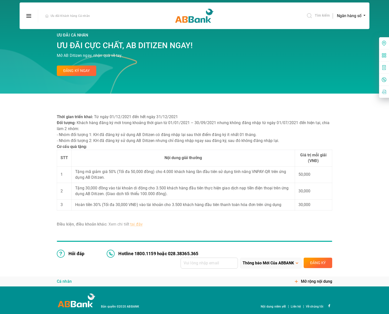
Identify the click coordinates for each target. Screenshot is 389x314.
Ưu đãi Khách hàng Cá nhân (70, 16)
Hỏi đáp (70, 254)
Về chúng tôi (314, 306)
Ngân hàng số (349, 15)
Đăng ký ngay (76, 71)
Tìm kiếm (318, 16)
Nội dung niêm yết (273, 306)
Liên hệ (296, 306)
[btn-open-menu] (29, 15)
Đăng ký (318, 263)
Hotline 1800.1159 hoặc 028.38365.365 (152, 254)
